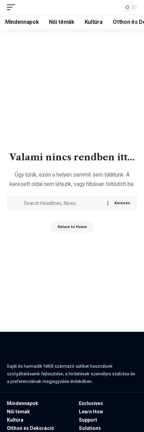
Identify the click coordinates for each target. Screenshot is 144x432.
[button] (13, 7)
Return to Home (72, 227)
